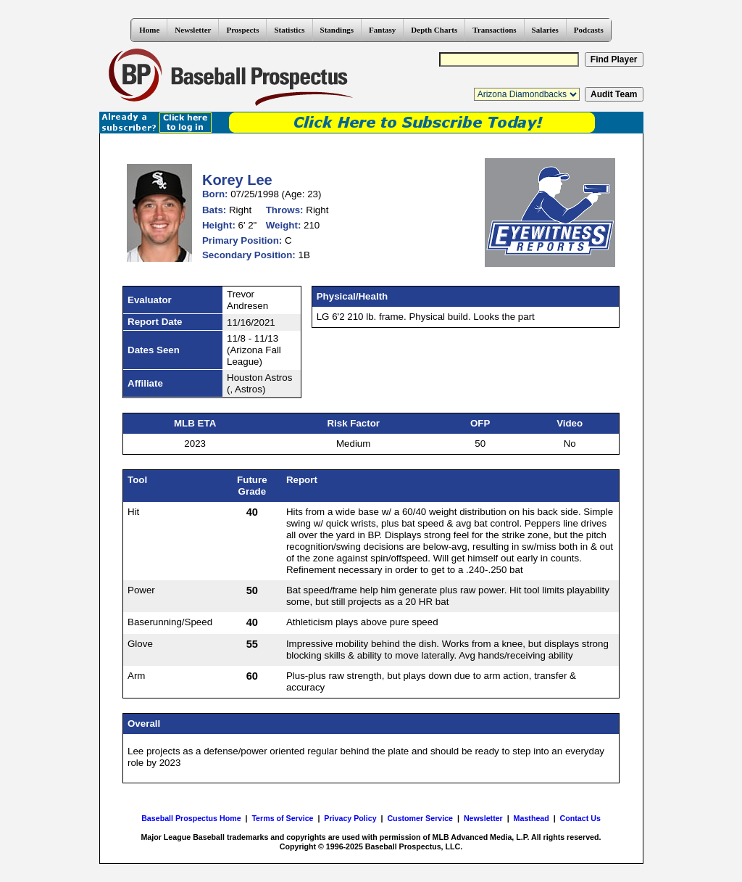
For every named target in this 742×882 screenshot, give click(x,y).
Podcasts (589, 29)
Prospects (242, 29)
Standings (337, 29)
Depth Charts (434, 29)
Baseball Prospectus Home (191, 818)
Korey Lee (237, 180)
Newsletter (193, 29)
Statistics (289, 29)
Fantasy (382, 29)
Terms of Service (282, 818)
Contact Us (580, 818)
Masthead (531, 818)
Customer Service (420, 818)
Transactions (494, 29)
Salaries (545, 29)
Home (149, 29)
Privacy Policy (350, 818)
